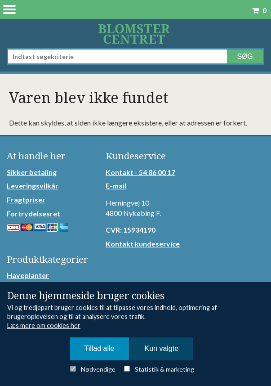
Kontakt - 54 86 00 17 (140, 172)
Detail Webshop (136, 33)
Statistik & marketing (164, 369)
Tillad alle (99, 348)
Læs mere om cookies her (43, 325)
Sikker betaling (32, 172)
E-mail (116, 185)
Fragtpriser (26, 199)
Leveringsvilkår (32, 185)
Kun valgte (162, 348)
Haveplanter (28, 275)
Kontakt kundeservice (143, 243)
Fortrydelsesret (33, 213)
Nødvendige (98, 369)
